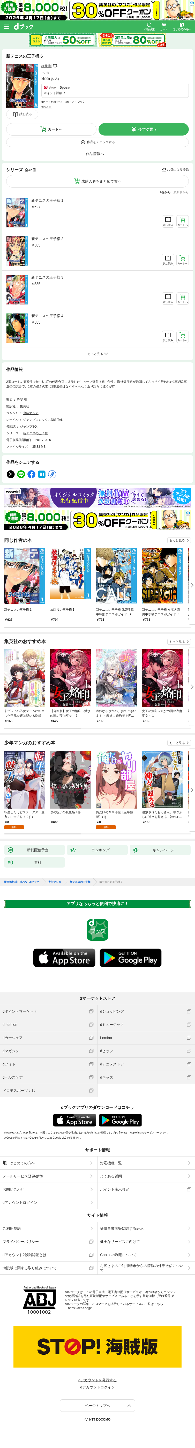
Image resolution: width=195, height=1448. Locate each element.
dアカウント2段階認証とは (25, 1255)
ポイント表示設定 (114, 1189)
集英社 (24, 406)
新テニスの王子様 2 (47, 239)
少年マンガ (31, 413)
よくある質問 (111, 1176)
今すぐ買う (147, 129)
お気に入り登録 (178, 169)
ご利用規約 (12, 1228)
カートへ (55, 129)
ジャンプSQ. (29, 426)
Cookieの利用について (118, 1255)
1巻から (165, 192)
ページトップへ (97, 1406)
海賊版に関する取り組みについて (30, 1268)
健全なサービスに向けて (120, 1242)
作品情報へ (95, 154)
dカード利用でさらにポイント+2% (61, 101)
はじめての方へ (19, 1163)
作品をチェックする (101, 142)
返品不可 (46, 107)
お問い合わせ (13, 1189)
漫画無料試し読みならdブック (21, 882)
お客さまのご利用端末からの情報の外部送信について (141, 1268)
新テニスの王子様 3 (47, 277)
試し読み (25, 114)
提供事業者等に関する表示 (122, 1228)
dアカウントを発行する (97, 1380)
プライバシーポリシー (21, 1242)
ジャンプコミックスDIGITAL (43, 420)
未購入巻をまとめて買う (101, 181)
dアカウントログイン (20, 1202)
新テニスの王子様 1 (47, 200)
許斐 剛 (46, 66)
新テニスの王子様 (35, 433)
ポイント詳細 (53, 93)
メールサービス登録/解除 (23, 1176)
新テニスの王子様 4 (47, 316)
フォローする (55, 66)
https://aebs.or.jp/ (80, 1308)
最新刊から (181, 192)
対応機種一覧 (111, 1163)
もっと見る (177, 540)
